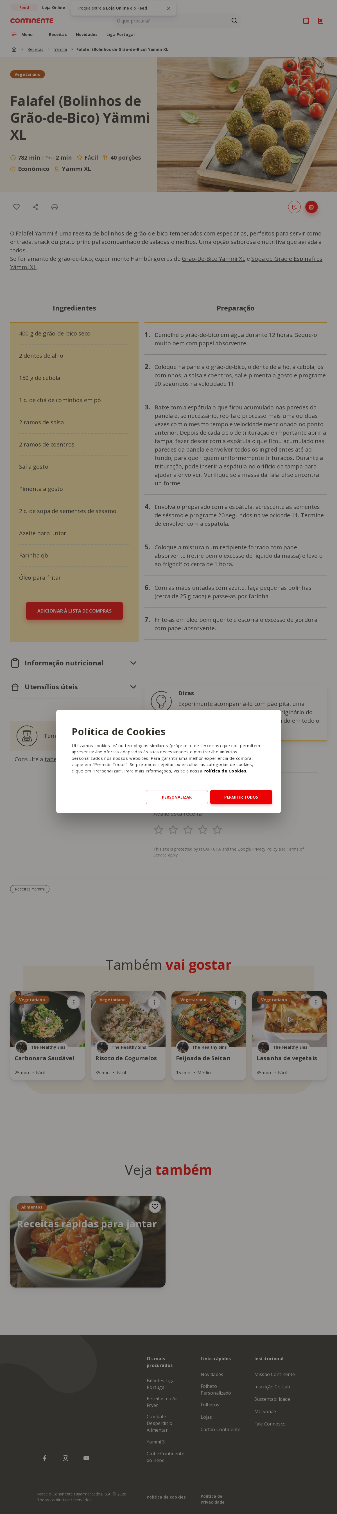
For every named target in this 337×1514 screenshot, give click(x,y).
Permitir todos (241, 797)
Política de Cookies (224, 771)
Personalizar (177, 797)
